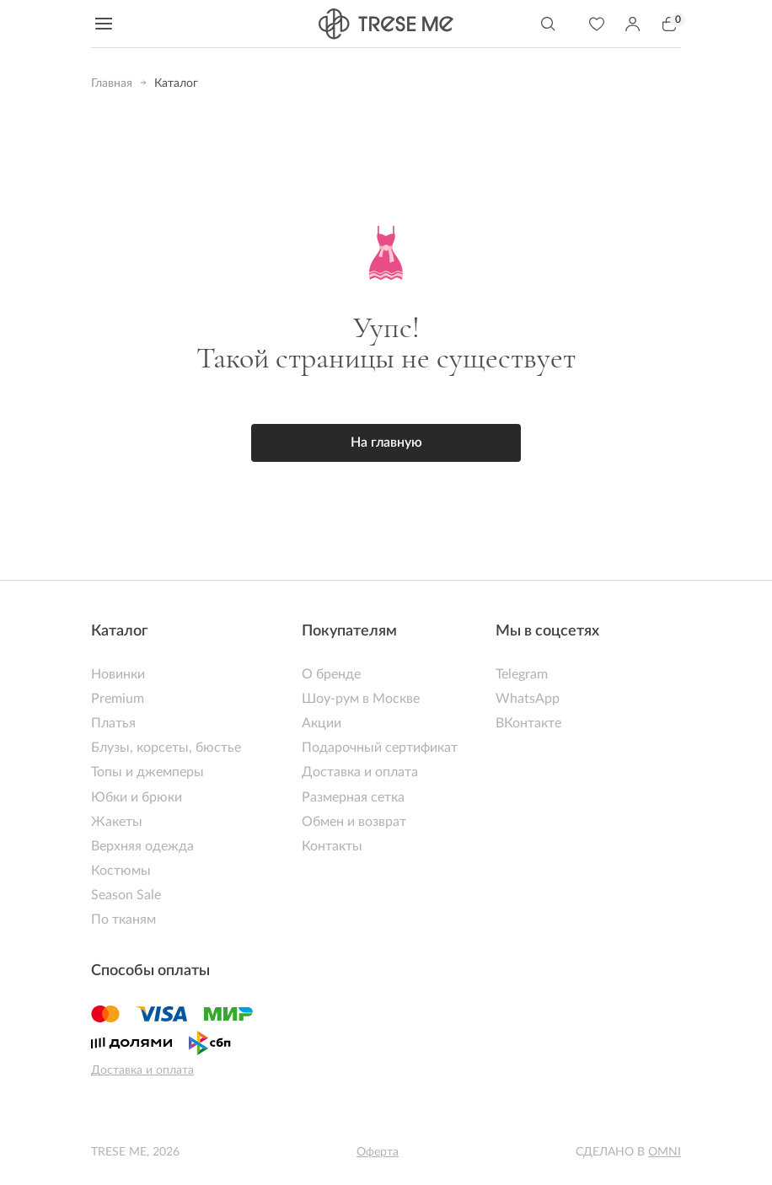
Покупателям (349, 631)
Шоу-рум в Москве (361, 698)
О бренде (331, 674)
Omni (664, 1152)
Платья (113, 723)
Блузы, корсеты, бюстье (166, 747)
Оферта (378, 1152)
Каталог (119, 631)
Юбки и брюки (136, 797)
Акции (321, 723)
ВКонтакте (528, 723)
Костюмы (121, 870)
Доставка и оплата (360, 772)
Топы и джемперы (147, 772)
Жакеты (116, 821)
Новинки (118, 674)
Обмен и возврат (354, 821)
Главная (111, 83)
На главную (386, 442)
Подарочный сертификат (380, 747)
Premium (117, 698)
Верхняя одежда (142, 846)
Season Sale (126, 895)
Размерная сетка (353, 797)
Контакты (332, 846)
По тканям (123, 919)
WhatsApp (528, 698)
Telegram (522, 674)
